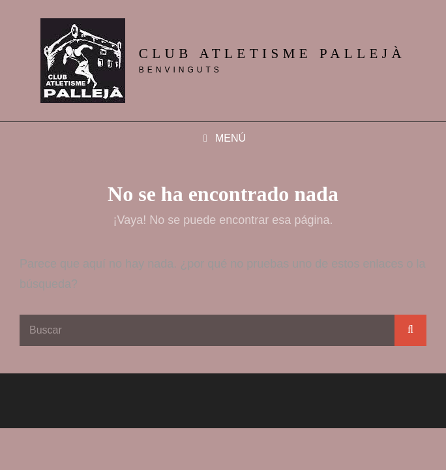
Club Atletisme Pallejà (272, 53)
